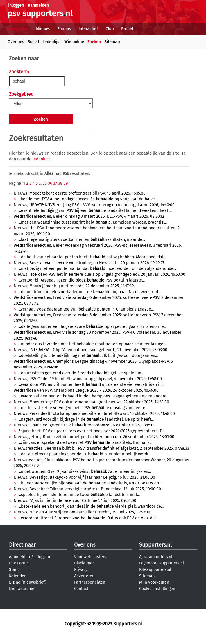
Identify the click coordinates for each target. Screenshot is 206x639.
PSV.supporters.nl (155, 569)
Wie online (74, 41)
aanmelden (38, 5)
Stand (14, 569)
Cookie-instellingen (157, 588)
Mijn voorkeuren (154, 582)
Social (33, 41)
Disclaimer (84, 563)
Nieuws (43, 28)
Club (109, 28)
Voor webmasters (90, 556)
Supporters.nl (155, 545)
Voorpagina (18, 28)
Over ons (16, 41)
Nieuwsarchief (22, 588)
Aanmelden (19, 556)
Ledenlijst (51, 41)
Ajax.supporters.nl (155, 556)
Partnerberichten (89, 582)
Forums (64, 28)
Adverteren (84, 575)
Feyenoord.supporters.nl (161, 563)
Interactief (88, 28)
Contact (81, 588)
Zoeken (94, 41)
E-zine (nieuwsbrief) (27, 582)
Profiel (127, 28)
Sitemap (112, 41)
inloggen (16, 5)
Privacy (80, 569)
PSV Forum (19, 563)
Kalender (17, 575)
